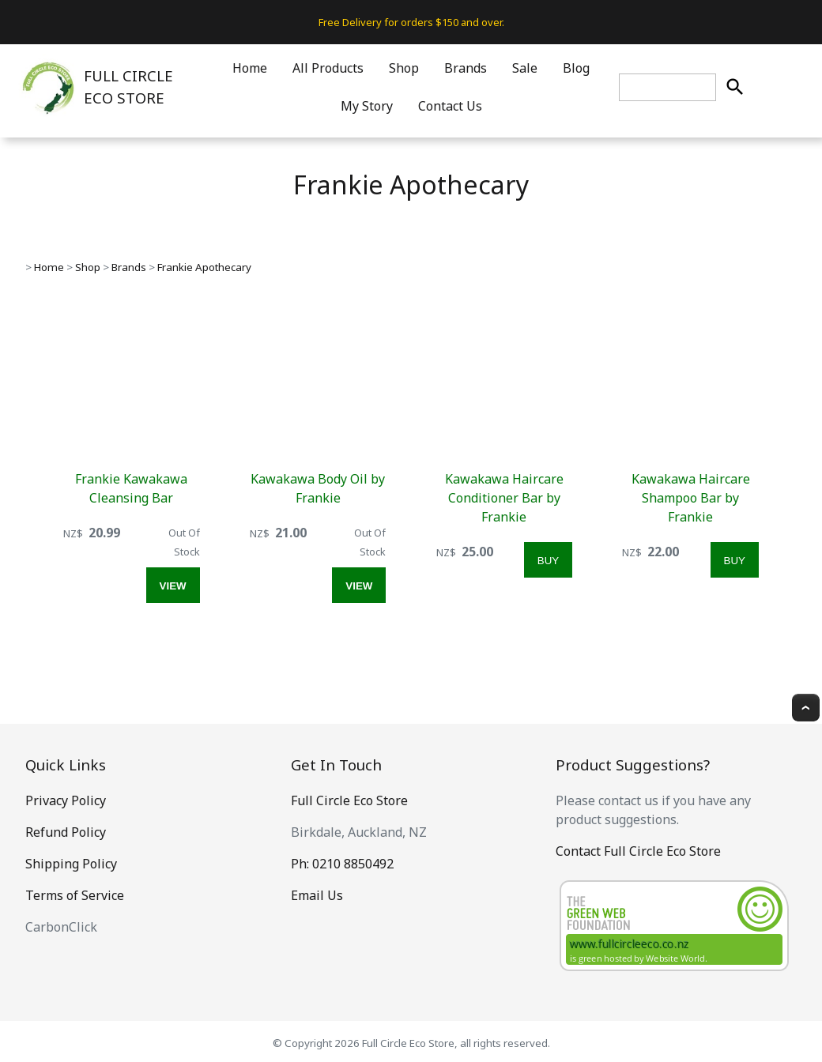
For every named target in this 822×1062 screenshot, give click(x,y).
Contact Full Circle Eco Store (638, 851)
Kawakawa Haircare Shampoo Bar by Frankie (691, 497)
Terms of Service (74, 895)
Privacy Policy (65, 800)
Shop (404, 68)
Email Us (317, 895)
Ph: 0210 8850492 (342, 863)
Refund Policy (65, 832)
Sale (524, 68)
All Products (328, 68)
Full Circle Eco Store (349, 800)
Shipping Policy (71, 863)
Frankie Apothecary (204, 267)
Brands (465, 68)
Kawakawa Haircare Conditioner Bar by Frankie (504, 497)
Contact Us (450, 106)
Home (249, 68)
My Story (367, 106)
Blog (576, 68)
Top (806, 707)
